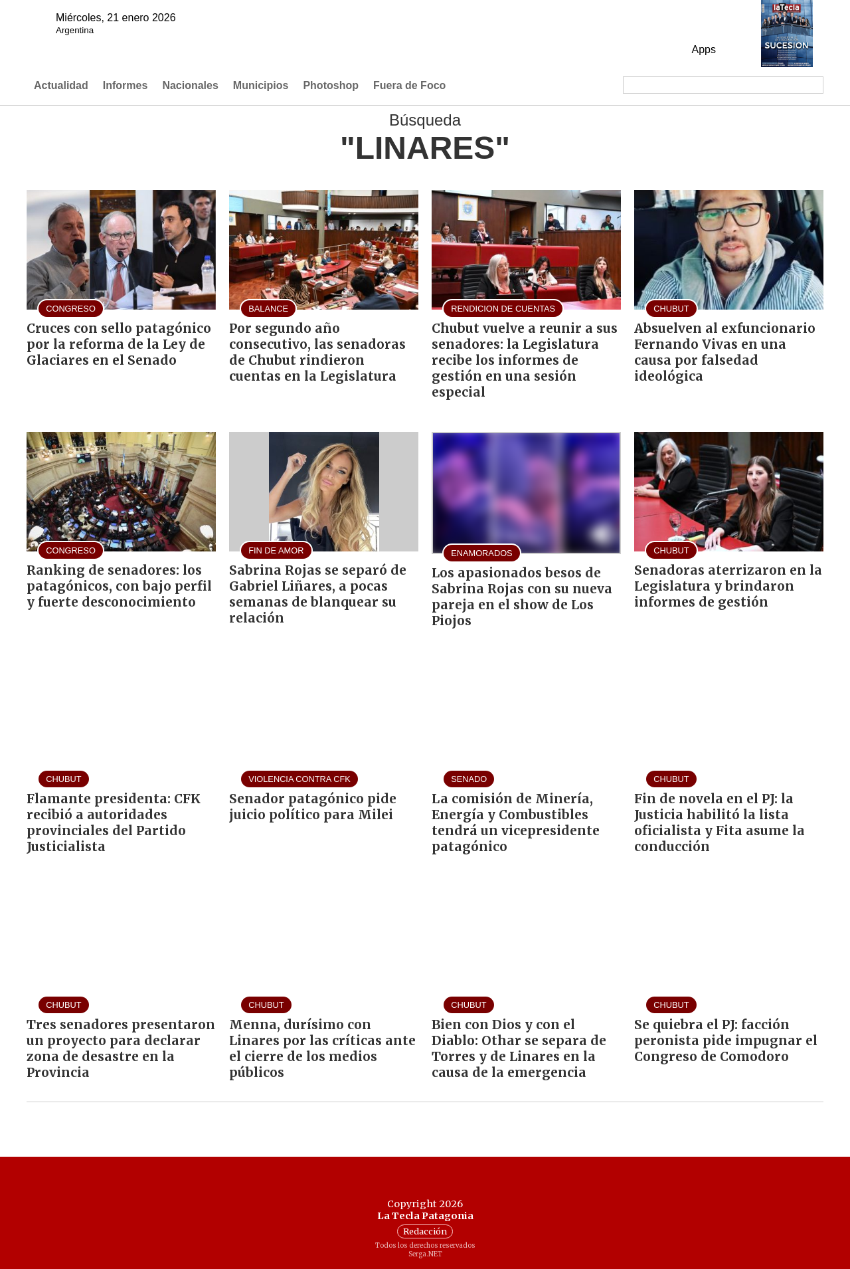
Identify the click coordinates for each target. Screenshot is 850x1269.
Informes (125, 85)
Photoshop (331, 85)
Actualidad (61, 85)
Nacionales (190, 85)
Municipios (261, 85)
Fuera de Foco (409, 85)
